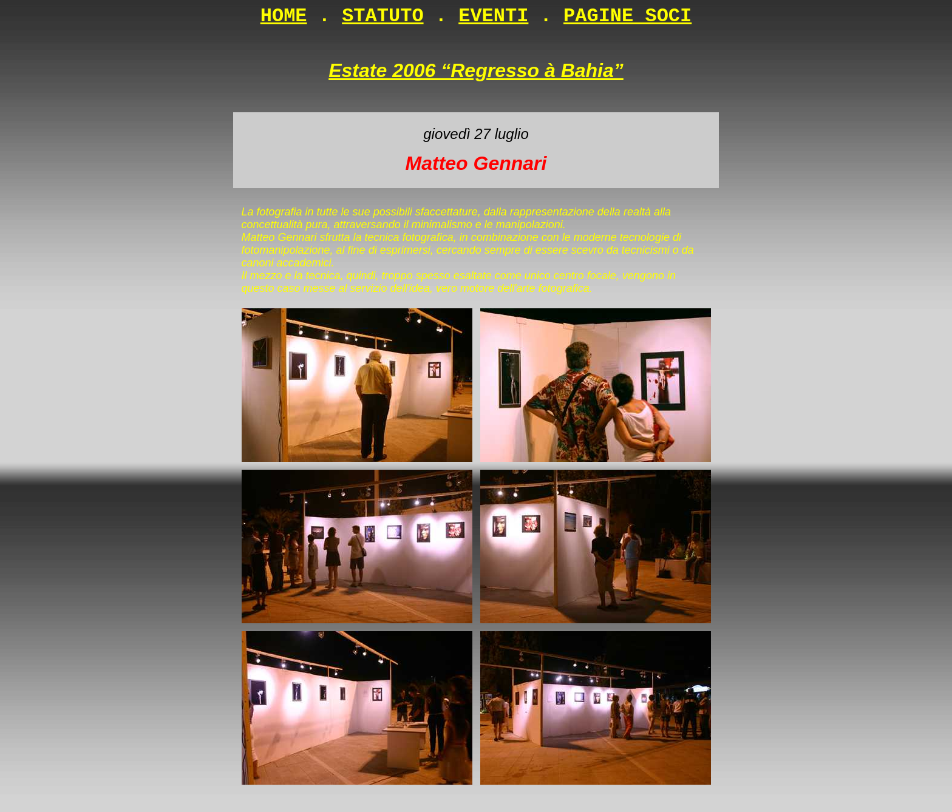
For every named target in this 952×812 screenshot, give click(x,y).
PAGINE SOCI (627, 16)
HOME (283, 16)
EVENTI (493, 16)
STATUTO (382, 16)
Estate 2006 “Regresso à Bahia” (476, 70)
